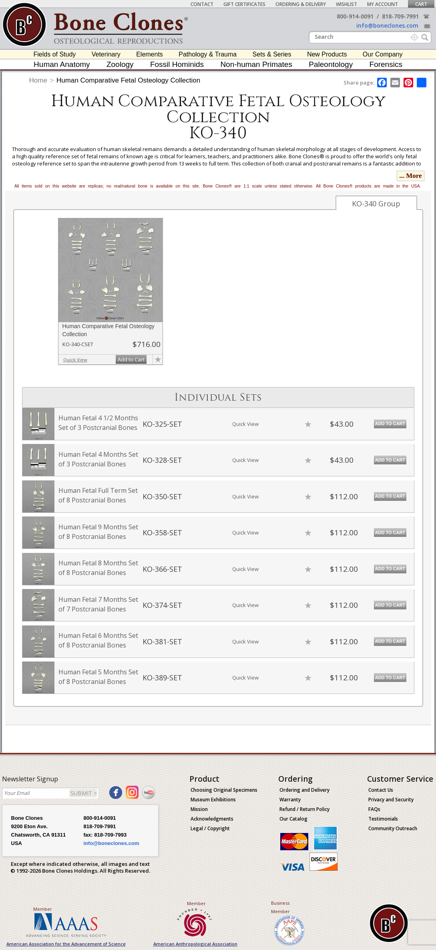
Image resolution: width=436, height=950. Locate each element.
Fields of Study (55, 54)
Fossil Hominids (177, 64)
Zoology (120, 64)
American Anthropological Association (195, 944)
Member (42, 909)
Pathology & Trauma (208, 54)
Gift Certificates (244, 4)
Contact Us (380, 790)
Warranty (290, 799)
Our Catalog (293, 818)
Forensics (386, 64)
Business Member (280, 907)
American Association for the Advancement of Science (66, 944)
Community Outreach (392, 828)
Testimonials (383, 818)
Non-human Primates (256, 64)
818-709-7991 (400, 16)
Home (38, 80)
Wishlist (346, 4)
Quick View (75, 360)
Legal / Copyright (210, 828)
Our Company (383, 54)
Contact (202, 4)
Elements (149, 54)
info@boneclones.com (387, 25)
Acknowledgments (212, 818)
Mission (199, 809)
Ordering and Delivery (304, 790)
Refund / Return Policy (304, 809)
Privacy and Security (391, 799)
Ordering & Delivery (300, 4)
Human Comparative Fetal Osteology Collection (128, 80)
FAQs (374, 809)
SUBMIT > (83, 793)
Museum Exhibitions (213, 799)
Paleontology (331, 64)
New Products (327, 54)
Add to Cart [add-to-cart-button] (131, 359)
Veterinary (106, 54)
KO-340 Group (376, 203)
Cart (421, 4)
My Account (382, 4)
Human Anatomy (62, 64)
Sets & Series (272, 54)
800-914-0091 (355, 16)
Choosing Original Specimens (224, 790)
